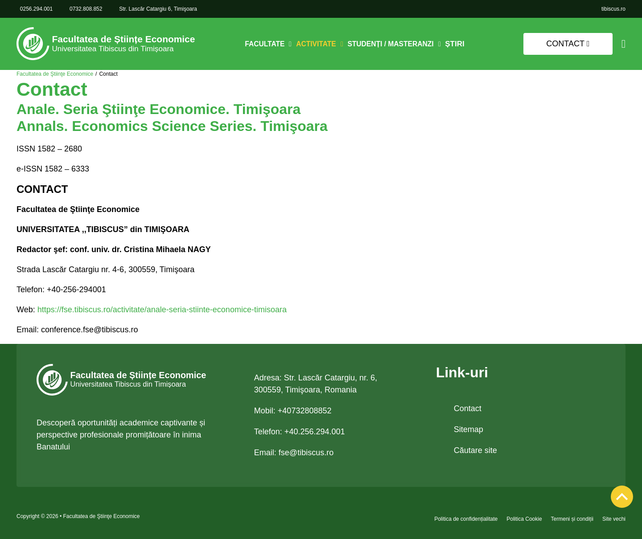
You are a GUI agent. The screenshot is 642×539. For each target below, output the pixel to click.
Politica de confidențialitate (466, 519)
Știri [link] (455, 44)
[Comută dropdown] (291, 44)
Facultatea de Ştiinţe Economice (54, 74)
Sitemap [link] (468, 429)
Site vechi (614, 519)
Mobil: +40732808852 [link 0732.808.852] (293, 410)
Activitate (317, 44)
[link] (613, 9)
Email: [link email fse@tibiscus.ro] (293, 452)
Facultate (265, 44)
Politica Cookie (524, 519)
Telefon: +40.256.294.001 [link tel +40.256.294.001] (299, 431)
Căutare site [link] (475, 450)
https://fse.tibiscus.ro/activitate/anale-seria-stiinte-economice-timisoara (162, 309)
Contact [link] (567, 43)
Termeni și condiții (572, 519)
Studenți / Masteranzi (391, 44)
